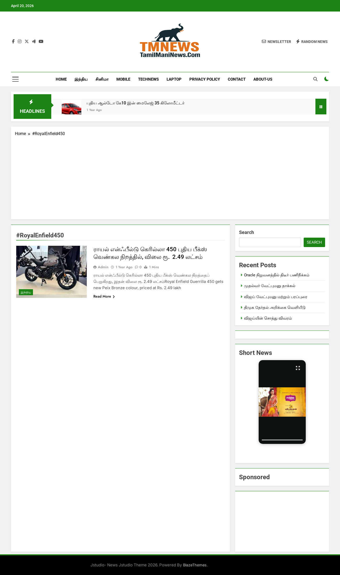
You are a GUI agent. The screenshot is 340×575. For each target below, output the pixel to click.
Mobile (123, 79)
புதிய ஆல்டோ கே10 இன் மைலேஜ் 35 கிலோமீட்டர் (135, 103)
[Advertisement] (170, 176)
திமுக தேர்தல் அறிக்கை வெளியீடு (274, 307)
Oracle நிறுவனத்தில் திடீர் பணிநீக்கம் (276, 275)
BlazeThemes (195, 565)
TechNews (148, 79)
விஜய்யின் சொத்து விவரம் (268, 318)
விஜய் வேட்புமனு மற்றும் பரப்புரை (275, 296)
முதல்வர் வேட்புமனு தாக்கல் (269, 285)
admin (103, 267)
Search (246, 232)
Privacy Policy (204, 79)
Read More (104, 296)
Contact (237, 79)
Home (61, 79)
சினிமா (102, 79)
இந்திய (81, 79)
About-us (262, 79)
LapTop (174, 79)
